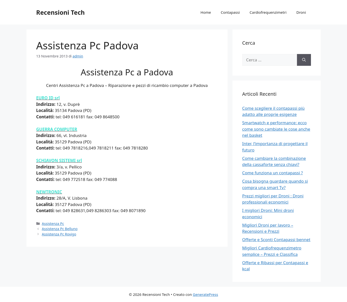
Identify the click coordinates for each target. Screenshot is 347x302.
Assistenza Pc (53, 223)
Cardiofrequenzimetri (268, 12)
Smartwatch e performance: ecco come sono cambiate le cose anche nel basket (276, 129)
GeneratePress (205, 294)
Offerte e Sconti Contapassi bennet (276, 239)
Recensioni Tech (60, 12)
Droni (301, 12)
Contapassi (230, 12)
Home (206, 12)
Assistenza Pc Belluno (60, 228)
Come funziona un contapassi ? (272, 173)
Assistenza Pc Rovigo (59, 234)
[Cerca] (304, 60)
